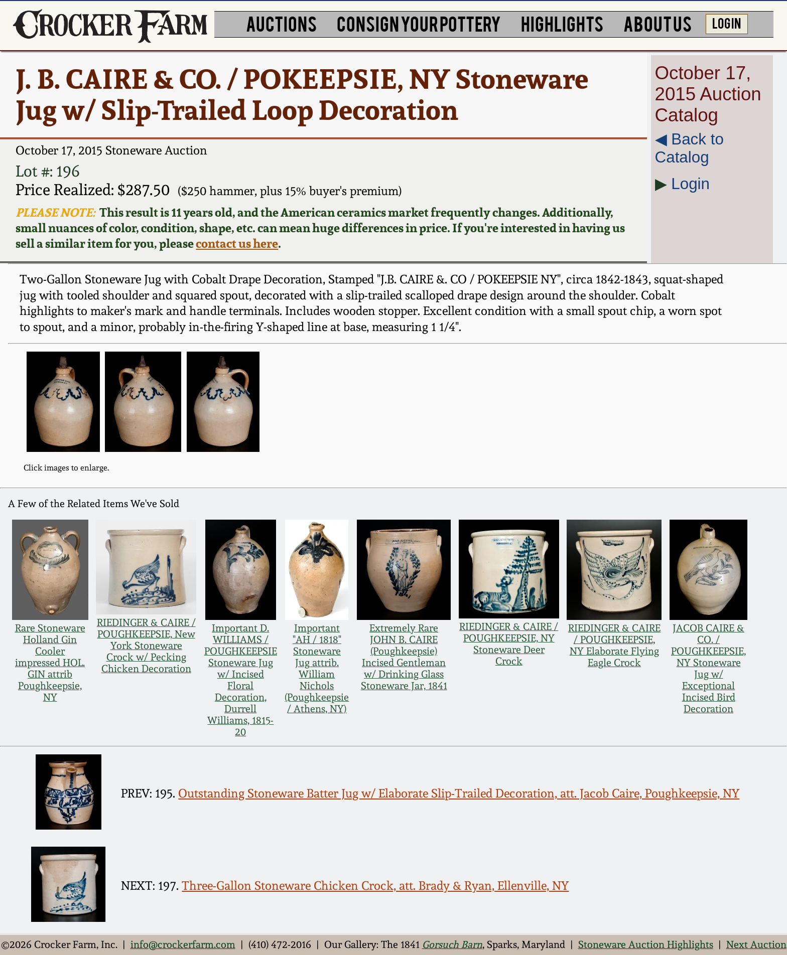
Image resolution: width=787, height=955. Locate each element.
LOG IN (726, 23)
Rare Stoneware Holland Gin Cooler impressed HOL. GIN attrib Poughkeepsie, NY (50, 662)
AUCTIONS (281, 23)
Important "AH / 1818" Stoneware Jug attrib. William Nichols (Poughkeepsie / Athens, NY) (317, 668)
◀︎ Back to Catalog (689, 148)
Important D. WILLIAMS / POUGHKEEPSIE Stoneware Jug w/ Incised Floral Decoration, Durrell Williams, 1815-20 (240, 680)
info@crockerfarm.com (182, 944)
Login (690, 184)
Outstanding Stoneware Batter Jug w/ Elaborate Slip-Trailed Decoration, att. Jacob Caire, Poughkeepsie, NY (458, 793)
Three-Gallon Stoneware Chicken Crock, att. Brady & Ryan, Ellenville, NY (375, 886)
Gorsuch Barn (452, 944)
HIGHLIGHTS (562, 23)
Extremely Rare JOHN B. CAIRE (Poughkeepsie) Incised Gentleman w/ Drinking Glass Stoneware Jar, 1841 (404, 657)
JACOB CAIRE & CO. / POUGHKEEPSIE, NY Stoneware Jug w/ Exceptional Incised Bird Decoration (708, 668)
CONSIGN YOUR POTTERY (419, 23)
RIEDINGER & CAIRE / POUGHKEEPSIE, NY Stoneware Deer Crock (508, 644)
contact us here (237, 243)
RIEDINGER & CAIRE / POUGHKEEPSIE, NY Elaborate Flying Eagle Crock (614, 645)
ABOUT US (657, 23)
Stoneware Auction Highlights (645, 944)
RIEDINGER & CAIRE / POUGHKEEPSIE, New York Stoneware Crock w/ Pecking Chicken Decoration (146, 646)
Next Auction (756, 944)
